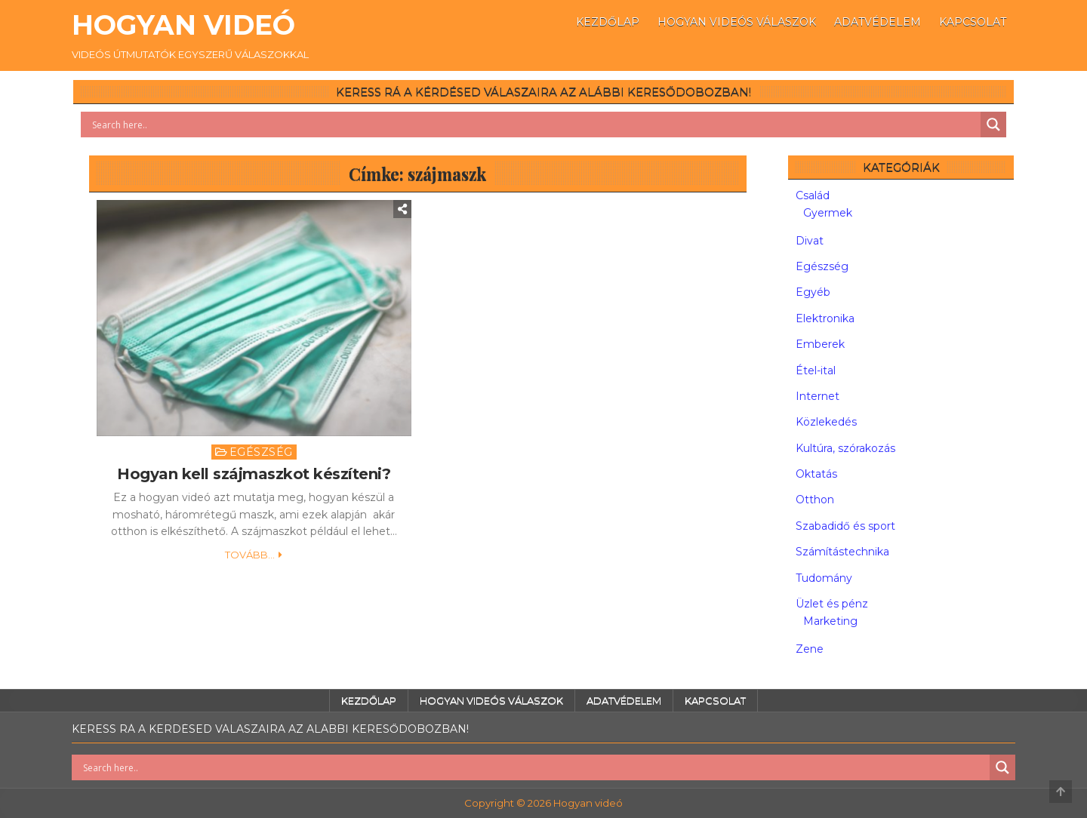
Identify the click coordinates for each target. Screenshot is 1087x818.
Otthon (815, 499)
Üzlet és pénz (832, 603)
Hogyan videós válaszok (736, 22)
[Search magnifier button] (993, 124)
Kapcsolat (972, 22)
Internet (817, 396)
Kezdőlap (607, 22)
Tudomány (824, 578)
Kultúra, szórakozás (845, 448)
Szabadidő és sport (845, 526)
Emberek (820, 344)
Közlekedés (826, 422)
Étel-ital (816, 370)
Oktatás (816, 474)
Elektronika (825, 318)
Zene (810, 649)
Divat (810, 241)
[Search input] (534, 124)
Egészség (261, 452)
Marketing (830, 621)
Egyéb (813, 292)
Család (813, 195)
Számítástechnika (842, 551)
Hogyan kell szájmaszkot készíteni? (253, 474)
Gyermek (827, 213)
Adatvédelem (877, 22)
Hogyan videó (183, 25)
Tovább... (250, 555)
